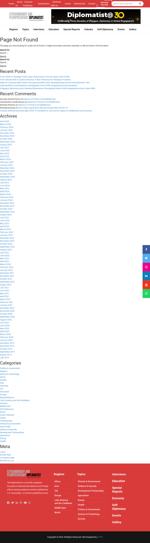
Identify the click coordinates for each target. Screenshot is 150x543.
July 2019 (4, 357)
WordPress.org (7, 460)
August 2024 (6, 180)
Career (68, 3)
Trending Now (6, 421)
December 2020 (7, 308)
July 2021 (4, 287)
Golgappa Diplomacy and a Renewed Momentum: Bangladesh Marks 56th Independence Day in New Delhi (47, 88)
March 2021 (5, 299)
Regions (3, 371)
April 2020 (4, 331)
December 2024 (7, 168)
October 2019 (6, 349)
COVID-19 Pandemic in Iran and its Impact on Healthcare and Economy (60, 111)
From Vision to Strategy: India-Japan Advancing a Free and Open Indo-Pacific (35, 77)
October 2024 (6, 174)
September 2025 (7, 142)
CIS (1, 389)
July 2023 (4, 217)
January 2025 (6, 165)
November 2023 (7, 206)
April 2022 (4, 261)
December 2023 (7, 203)
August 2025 (6, 145)
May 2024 (4, 188)
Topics (3, 418)
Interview (4, 386)
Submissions (44, 3)
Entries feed (5, 455)
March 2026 (5, 124)
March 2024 (5, 194)
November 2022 (7, 241)
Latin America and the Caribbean (15, 400)
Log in (3, 452)
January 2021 (6, 305)
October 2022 (6, 244)
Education (4, 391)
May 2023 (4, 223)
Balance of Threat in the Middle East (39, 99)
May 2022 (4, 258)
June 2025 (5, 150)
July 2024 (4, 182)
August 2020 (6, 320)
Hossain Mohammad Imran (12, 111)
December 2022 (7, 238)
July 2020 (4, 322)
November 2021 (7, 276)
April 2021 (4, 296)
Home (11, 3)
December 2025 (7, 133)
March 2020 (5, 334)
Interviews (119, 474)
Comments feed (7, 458)
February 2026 (6, 127)
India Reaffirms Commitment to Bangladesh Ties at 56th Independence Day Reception (38, 85)
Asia (2, 383)
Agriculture (5, 435)
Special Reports (7, 397)
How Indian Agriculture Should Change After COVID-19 (43, 108)
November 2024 (7, 171)
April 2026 (4, 121)
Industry (4, 403)
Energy (3, 438)
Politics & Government (10, 368)
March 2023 (5, 229)
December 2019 (7, 343)
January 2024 (6, 200)
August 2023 (6, 215)
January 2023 (6, 235)
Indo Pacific (5, 426)
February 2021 (6, 302)
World (2, 412)
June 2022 (5, 255)
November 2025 (7, 136)
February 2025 (6, 162)
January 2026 (6, 130)
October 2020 (6, 314)
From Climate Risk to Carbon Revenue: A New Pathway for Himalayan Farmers (35, 79)
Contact (91, 3)
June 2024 (5, 185)
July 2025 (4, 147)
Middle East (5, 406)
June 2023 (5, 220)
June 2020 (5, 325)
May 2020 (4, 328)
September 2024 (7, 177)
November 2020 (7, 311)
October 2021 (6, 279)
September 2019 (7, 352)
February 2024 (6, 197)
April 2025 (4, 156)
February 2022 (6, 267)
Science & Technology (9, 374)
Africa (2, 377)
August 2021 (6, 285)
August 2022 (6, 250)
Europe (3, 394)
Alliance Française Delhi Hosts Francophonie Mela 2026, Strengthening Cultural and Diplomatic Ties (44, 82)
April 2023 (4, 226)
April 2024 (4, 191)
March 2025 (5, 159)
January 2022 (6, 270)
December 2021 (7, 273)
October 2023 (6, 209)
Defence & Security (8, 429)
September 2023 (7, 212)
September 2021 (7, 282)
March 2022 (5, 264)
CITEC (100, 537)
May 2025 (4, 153)
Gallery (116, 522)
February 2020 (6, 337)
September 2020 (7, 317)
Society (3, 380)
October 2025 (6, 139)
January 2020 (6, 340)
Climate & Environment (10, 424)
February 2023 (6, 232)
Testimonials (79, 3)
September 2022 (7, 247)
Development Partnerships (12, 432)
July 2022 (4, 252)
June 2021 (5, 290)
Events (116, 515)
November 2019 (7, 346)
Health (3, 441)
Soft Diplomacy (7, 409)
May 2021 (4, 293)
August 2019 (6, 355)
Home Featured (7, 415)
